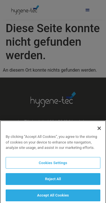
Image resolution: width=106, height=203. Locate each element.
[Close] (99, 130)
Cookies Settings (53, 164)
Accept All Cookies (53, 197)
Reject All (53, 180)
